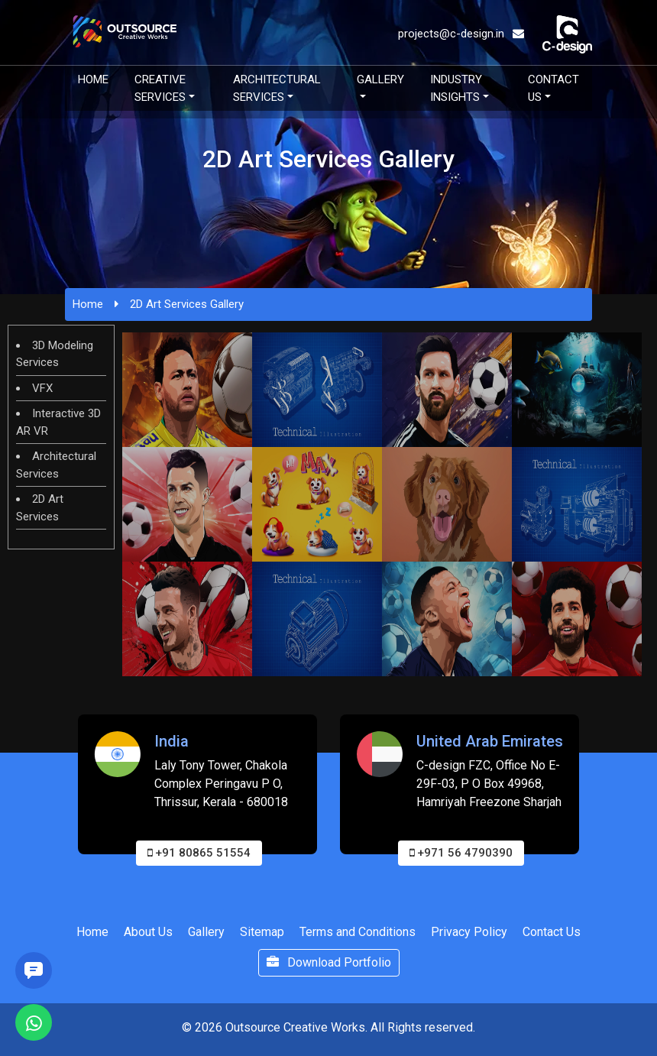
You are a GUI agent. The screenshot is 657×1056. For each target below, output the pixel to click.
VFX (42, 388)
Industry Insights (456, 88)
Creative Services (160, 88)
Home (93, 79)
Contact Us (553, 88)
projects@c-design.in (461, 33)
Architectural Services (277, 88)
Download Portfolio (329, 962)
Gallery (380, 79)
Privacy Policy (469, 932)
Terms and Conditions (357, 932)
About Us (148, 932)
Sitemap (262, 932)
